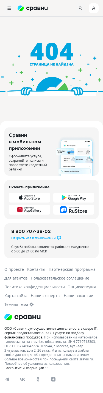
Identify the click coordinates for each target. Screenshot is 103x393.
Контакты (36, 269)
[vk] (22, 379)
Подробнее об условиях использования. (37, 363)
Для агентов (15, 278)
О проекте (14, 269)
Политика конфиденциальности (34, 286)
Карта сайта (15, 295)
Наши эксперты (45, 295)
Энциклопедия (82, 286)
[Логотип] (22, 317)
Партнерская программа (72, 269)
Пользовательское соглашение (60, 278)
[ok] (38, 379)
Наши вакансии (78, 295)
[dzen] (53, 379)
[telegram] (7, 379)
